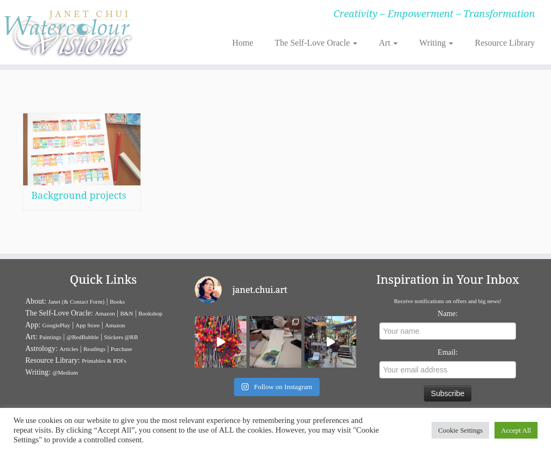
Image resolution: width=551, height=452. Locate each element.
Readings (94, 349)
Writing (436, 42)
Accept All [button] (516, 430)
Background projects (78, 195)
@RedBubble (83, 337)
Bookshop (150, 313)
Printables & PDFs (104, 360)
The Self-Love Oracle (316, 42)
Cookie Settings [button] (460, 430)
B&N (127, 313)
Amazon (105, 313)
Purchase (121, 349)
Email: (447, 352)
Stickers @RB (121, 337)
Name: (447, 314)
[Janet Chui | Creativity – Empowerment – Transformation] (64, 32)
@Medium (64, 372)
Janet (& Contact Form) (76, 301)
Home (242, 42)
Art (388, 42)
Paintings (50, 337)
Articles (68, 349)
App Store (87, 325)
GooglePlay (56, 325)
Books (117, 301)
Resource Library (505, 42)
